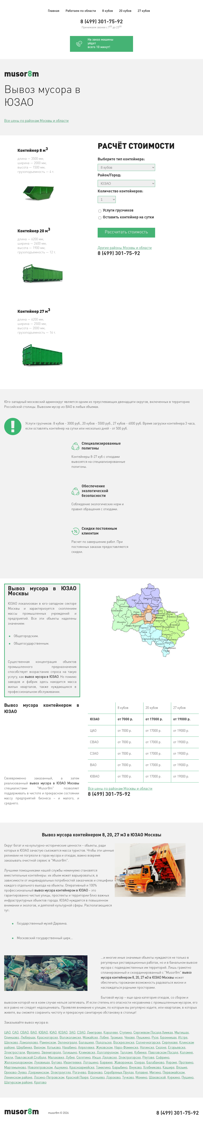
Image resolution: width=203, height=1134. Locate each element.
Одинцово (11, 1037)
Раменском (48, 1042)
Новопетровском (40, 1067)
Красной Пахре (77, 1077)
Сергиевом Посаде (147, 1032)
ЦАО (7, 1032)
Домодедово (29, 1042)
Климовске (87, 1052)
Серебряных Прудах (119, 1072)
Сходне (161, 1047)
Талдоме (126, 1052)
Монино (141, 1077)
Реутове (148, 1057)
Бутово (56, 1062)
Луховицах (42, 1062)
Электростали (14, 1052)
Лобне (104, 1037)
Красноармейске (81, 1067)
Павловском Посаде (163, 1052)
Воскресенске (123, 1042)
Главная (53, 11)
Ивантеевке (72, 1062)
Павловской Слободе (30, 1057)
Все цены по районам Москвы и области (36, 121)
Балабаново (155, 1062)
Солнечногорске (148, 1042)
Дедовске (109, 1057)
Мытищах (181, 1032)
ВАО (33, 1032)
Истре (182, 1037)
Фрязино (33, 1052)
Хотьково (54, 1047)
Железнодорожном (18, 1062)
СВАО (24, 1032)
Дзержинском (38, 1072)
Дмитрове (94, 1032)
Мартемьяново (15, 1067)
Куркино (173, 1077)
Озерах (139, 1062)
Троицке (116, 1037)
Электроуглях (61, 1072)
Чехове (129, 1037)
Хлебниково (152, 1067)
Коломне (186, 1052)
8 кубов (107, 11)
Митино (155, 1072)
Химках (167, 1032)
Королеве (110, 1032)
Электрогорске (129, 1057)
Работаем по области (81, 11)
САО (15, 1032)
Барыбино (119, 1067)
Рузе (155, 1037)
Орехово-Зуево (15, 1072)
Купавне (141, 1072)
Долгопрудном (107, 1052)
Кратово (40, 1082)
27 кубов (144, 11)
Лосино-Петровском (49, 1077)
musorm (21, 74)
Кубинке (140, 1052)
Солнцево (97, 1077)
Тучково (128, 1077)
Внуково (135, 1067)
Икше (96, 1057)
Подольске (104, 1042)
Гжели (8, 1057)
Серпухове (170, 1042)
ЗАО (72, 1032)
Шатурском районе (18, 1082)
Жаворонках (123, 1062)
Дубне (70, 1057)
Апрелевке (86, 1047)
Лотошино (90, 1062)
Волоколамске (70, 1037)
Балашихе (86, 1042)
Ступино (126, 1032)
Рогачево (79, 1072)
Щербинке (24, 1047)
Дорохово (113, 1077)
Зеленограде (67, 1042)
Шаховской (157, 1077)
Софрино (162, 1057)
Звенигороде (51, 1052)
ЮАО (53, 1032)
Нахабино (69, 1047)
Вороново (95, 1072)
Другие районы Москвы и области (125, 248)
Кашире (168, 1067)
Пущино (187, 1077)
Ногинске (147, 1047)
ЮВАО (43, 1032)
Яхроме (171, 1062)
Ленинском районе (18, 1077)
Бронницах (168, 1037)
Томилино (103, 1067)
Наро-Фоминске (126, 1047)
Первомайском (174, 1072)
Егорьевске (176, 1047)
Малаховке (56, 1057)
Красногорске (47, 1037)
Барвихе (106, 1062)
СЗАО (81, 1032)
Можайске (90, 1037)
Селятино (83, 1057)
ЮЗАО (62, 1032)
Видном (39, 1047)
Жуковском (104, 1047)
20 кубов (125, 11)
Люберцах (28, 1037)
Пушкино (143, 1037)
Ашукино (61, 1067)
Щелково (11, 1042)
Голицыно (70, 1052)
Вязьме (181, 1067)
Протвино (186, 1062)
